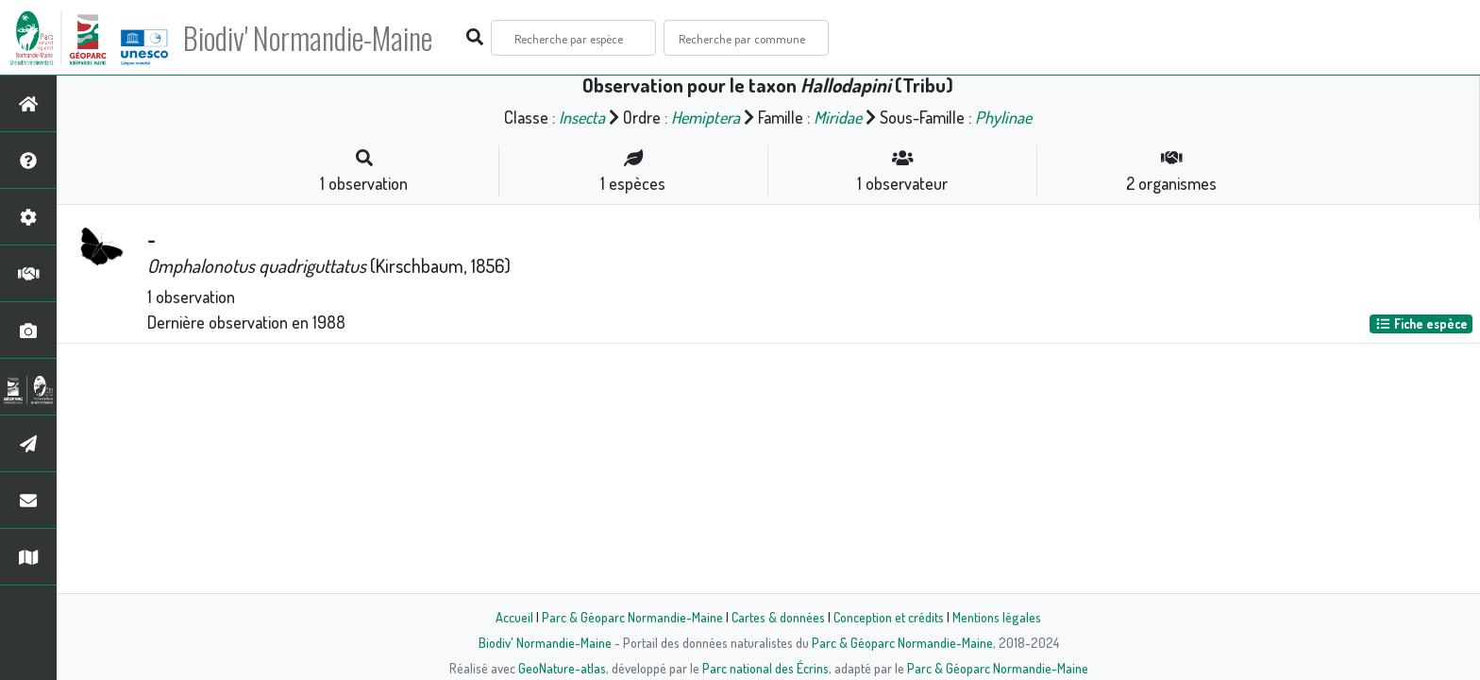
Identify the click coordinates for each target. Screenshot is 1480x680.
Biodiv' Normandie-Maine (310, 38)
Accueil (514, 616)
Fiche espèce (1421, 323)
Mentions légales (996, 616)
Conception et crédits (888, 616)
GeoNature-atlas (562, 667)
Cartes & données (778, 616)
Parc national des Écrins (765, 667)
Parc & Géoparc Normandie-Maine (632, 616)
